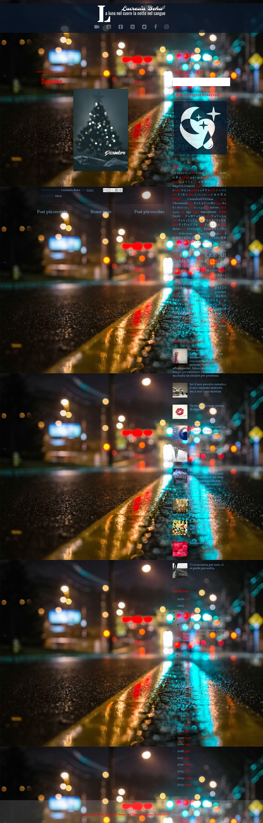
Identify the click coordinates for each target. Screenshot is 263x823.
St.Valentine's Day (209, 313)
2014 (181, 778)
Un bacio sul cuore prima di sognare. (207, 408)
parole (202, 292)
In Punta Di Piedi (216, 242)
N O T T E (204, 279)
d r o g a (199, 208)
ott (183, 656)
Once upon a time (211, 284)
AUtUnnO (207, 186)
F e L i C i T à (188, 220)
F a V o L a (219, 216)
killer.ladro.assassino (187, 251)
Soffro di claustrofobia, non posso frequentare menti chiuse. (205, 525)
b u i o (185, 190)
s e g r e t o (200, 304)
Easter (176, 212)
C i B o (182, 195)
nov (184, 649)
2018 (180, 751)
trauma (194, 322)
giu (183, 682)
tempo (177, 317)
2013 (180, 785)
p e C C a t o (199, 288)
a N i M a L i (217, 178)
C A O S (221, 190)
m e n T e (200, 266)
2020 (181, 738)
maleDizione (180, 275)
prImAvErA (186, 296)
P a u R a (179, 288)
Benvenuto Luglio (202, 543)
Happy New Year (208, 234)
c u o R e (218, 194)
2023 (181, 619)
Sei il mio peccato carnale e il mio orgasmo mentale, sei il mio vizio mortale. (208, 388)
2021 (180, 731)
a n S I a (186, 182)
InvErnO (188, 246)
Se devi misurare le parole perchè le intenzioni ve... (202, 632)
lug (183, 676)
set (183, 662)
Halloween (185, 234)
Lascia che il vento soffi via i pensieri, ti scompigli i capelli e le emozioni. (208, 430)
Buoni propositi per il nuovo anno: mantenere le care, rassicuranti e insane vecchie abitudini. (207, 505)
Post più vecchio (149, 212)
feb (183, 709)
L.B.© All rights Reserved (199, 258)
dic (183, 625)
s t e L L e (201, 309)
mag (184, 689)
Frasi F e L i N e (215, 229)
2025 (181, 606)
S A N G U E (210, 300)
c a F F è (204, 190)
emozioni (208, 212)
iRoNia (212, 246)
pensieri (220, 292)
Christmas (180, 203)
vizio (222, 326)
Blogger (176, 815)
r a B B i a (203, 296)
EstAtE (177, 216)
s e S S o (214, 305)
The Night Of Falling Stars (205, 317)
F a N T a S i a (195, 216)
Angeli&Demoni (184, 186)
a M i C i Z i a (204, 173)
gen (183, 716)
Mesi (58, 196)
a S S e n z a (208, 182)
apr (183, 696)
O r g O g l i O (187, 284)
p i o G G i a (186, 292)
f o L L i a (212, 225)
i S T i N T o (191, 242)
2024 (181, 612)
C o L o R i (201, 195)
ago (183, 669)
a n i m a (196, 178)
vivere (204, 325)
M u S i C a (213, 271)
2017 (180, 758)
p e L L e (220, 288)
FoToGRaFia (193, 229)
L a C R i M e (217, 251)
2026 (181, 599)
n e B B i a (219, 275)
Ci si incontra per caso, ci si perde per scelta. (207, 567)
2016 (180, 765)
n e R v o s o (184, 279)
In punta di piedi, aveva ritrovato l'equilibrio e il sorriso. (206, 452)
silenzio (220, 309)
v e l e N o (213, 322)
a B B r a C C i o (181, 173)
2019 (180, 744)
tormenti (178, 322)
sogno (184, 313)
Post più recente (52, 212)
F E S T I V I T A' (215, 220)
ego (188, 212)
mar (184, 702)
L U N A (187, 256)
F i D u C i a (188, 225)
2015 (180, 771)
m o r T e (194, 271)
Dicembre (186, 640)
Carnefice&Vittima (200, 199)
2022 (181, 724)
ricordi (190, 300)
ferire (176, 229)
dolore (214, 208)
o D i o (221, 279)
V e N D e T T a (183, 326)
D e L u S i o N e (204, 203)
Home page (100, 212)
